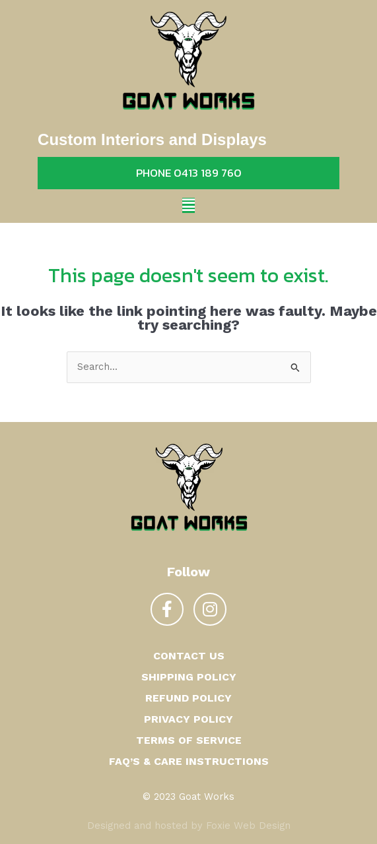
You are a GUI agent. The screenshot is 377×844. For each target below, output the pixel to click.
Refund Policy (188, 698)
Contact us (188, 655)
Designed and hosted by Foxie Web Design (189, 825)
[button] (188, 205)
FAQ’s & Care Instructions (189, 761)
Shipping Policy (188, 677)
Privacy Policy (188, 719)
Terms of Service (189, 740)
